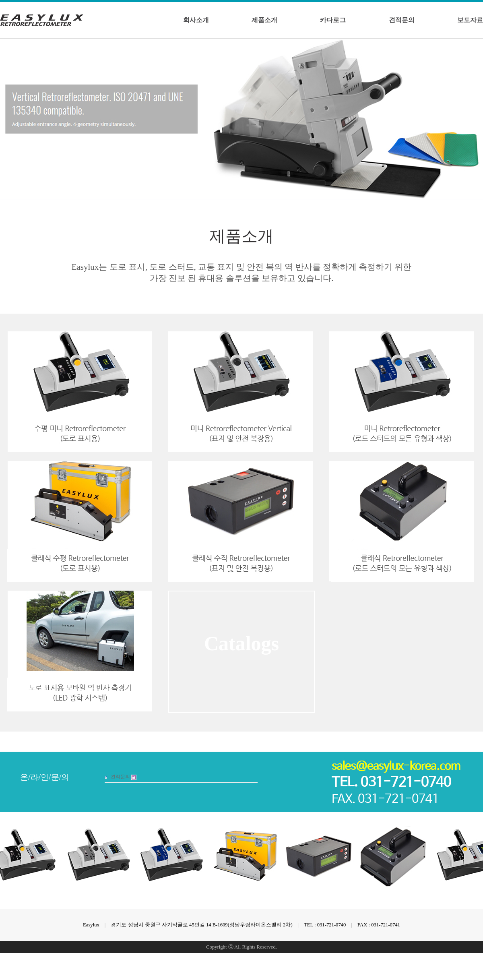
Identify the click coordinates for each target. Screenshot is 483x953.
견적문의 (402, 20)
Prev (470, 45)
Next (476, 45)
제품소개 (264, 20)
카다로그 (333, 20)
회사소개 (196, 20)
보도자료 (470, 20)
